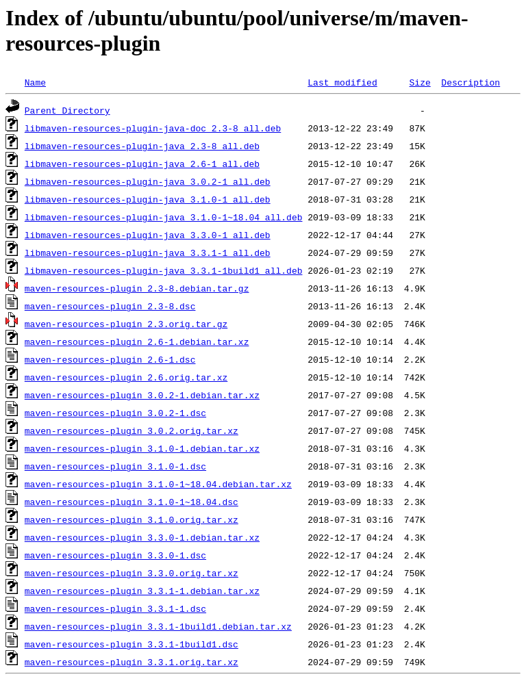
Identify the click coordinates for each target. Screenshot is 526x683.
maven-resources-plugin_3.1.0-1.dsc (115, 466)
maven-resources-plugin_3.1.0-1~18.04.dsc (131, 501)
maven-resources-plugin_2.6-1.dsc (110, 359)
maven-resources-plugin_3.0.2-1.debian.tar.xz (142, 395)
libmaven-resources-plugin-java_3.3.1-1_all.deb (148, 252)
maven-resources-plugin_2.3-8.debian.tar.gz (137, 288)
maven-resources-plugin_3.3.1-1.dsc (115, 608)
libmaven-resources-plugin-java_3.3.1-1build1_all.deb (164, 270)
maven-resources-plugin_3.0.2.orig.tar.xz (131, 430)
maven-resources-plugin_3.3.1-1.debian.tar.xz (142, 590)
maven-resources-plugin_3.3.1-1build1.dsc (131, 644)
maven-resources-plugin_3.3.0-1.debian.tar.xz (142, 537)
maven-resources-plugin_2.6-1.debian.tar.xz (137, 341)
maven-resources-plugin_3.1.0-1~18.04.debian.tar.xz (158, 484)
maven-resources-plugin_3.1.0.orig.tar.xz (131, 519)
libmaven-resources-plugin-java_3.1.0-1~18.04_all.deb (164, 217)
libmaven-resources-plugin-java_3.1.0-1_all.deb (148, 199)
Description (470, 82)
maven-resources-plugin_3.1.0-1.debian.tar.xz (142, 448)
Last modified (342, 82)
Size (419, 82)
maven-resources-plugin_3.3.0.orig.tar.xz (131, 573)
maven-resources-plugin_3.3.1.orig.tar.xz (131, 662)
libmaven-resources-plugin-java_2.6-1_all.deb (142, 163)
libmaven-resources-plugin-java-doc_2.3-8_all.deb (153, 128)
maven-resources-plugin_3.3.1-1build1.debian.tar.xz (158, 626)
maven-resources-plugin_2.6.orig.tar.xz (126, 377)
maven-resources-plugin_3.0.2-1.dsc (115, 413)
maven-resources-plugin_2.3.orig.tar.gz (126, 324)
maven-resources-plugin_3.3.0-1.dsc (115, 555)
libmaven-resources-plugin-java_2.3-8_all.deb (142, 146)
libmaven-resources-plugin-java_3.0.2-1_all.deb (148, 181)
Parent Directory (67, 110)
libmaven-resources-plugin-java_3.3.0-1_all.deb (148, 235)
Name (35, 82)
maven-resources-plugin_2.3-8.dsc (110, 306)
